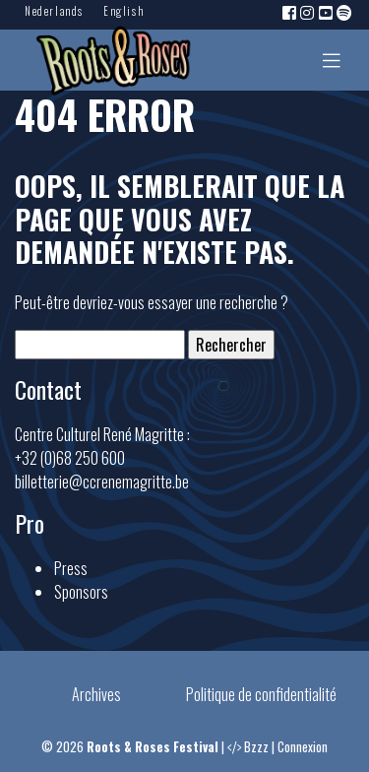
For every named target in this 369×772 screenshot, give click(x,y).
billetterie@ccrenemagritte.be (102, 481)
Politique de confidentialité (261, 694)
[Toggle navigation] (331, 60)
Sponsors (81, 592)
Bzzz (256, 747)
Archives (96, 694)
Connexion (302, 747)
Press (71, 568)
